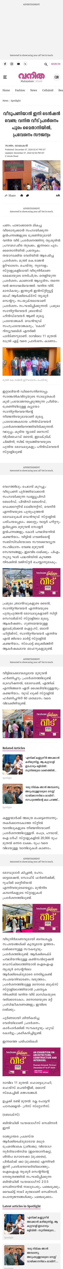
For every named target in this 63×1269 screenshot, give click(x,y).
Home (6, 90)
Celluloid (47, 90)
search (46, 64)
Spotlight (16, 100)
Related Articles (14, 748)
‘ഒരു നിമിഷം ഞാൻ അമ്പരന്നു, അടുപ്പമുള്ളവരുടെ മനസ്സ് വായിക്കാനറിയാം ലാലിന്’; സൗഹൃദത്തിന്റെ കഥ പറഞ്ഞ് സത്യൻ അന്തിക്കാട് (42, 796)
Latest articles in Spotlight (22, 1206)
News (33, 90)
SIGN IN (55, 64)
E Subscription (56, 77)
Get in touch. (47, 55)
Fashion (20, 90)
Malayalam (27, 81)
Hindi (39, 81)
